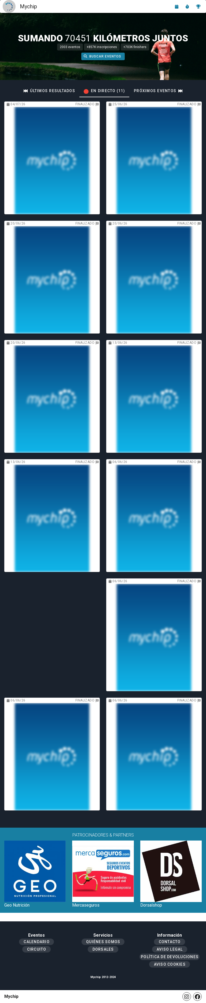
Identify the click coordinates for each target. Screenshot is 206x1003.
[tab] (49, 90)
